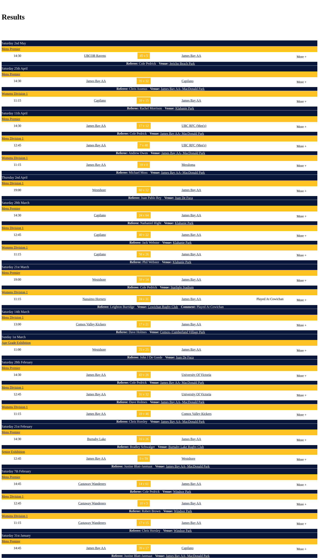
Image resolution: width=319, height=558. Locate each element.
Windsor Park (182, 491)
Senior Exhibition (13, 452)
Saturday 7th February (16, 471)
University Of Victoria (196, 375)
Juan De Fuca (184, 198)
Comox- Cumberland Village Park (182, 332)
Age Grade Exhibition (16, 342)
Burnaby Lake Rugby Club (186, 447)
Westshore (99, 190)
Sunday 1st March (13, 337)
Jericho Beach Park (182, 63)
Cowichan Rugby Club (163, 307)
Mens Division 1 (13, 138)
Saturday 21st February (17, 426)
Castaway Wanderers (92, 484)
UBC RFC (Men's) (193, 125)
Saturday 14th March (15, 311)
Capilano (187, 81)
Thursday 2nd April (14, 177)
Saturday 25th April (15, 68)
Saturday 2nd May (14, 43)
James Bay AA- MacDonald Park (183, 89)
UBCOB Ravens (95, 55)
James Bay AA (191, 55)
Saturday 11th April (15, 113)
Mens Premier (11, 49)
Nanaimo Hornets (94, 299)
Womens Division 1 (15, 93)
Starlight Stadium (182, 287)
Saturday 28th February (17, 362)
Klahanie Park (184, 108)
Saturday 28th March (15, 202)
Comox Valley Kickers (91, 324)
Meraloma (188, 164)
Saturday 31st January (16, 535)
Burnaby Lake (96, 439)
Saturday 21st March (15, 267)
